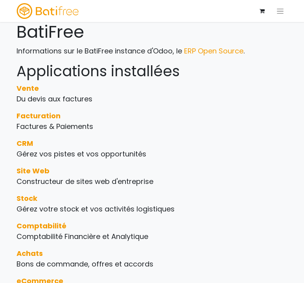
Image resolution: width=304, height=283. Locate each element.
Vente (28, 88)
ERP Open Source (213, 51)
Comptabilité (41, 226)
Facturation (39, 116)
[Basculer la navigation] (280, 11)
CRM (25, 143)
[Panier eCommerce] (262, 11)
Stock (27, 198)
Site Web (33, 171)
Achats (30, 253)
